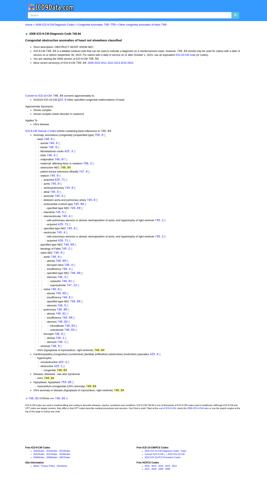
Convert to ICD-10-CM (38, 96)
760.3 (87, 165)
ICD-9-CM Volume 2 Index (40, 132)
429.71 (60, 182)
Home (28, 24)
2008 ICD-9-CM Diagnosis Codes (54, 24)
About (36, 474)
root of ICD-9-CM (167, 416)
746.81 (67, 286)
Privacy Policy (48, 474)
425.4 (154, 361)
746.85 (60, 406)
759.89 (66, 390)
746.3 (61, 282)
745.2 (159, 223)
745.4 (66, 219)
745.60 (79, 207)
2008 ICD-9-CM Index (198, 416)
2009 (91, 63)
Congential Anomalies (96, 24)
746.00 (62, 315)
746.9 (48, 140)
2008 (48, 465)
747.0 (83, 173)
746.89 (69, 249)
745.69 (75, 211)
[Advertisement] (98, 79)
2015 (130, 63)
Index (41, 459)
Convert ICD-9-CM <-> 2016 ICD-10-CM (165, 462)
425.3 (68, 153)
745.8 (71, 232)
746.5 (61, 311)
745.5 (54, 194)
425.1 (58, 373)
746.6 (66, 303)
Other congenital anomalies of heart (143, 24)
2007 (61, 465)
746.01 (61, 319)
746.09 (67, 324)
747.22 (72, 290)
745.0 (55, 186)
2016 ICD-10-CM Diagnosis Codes (162, 459)
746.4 (68, 269)
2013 (117, 63)
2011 (104, 63)
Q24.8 (62, 100)
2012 (110, 63)
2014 (124, 63)
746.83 (70, 332)
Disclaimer (62, 474)
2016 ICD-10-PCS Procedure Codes (163, 465)
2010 (97, 63)
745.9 (54, 178)
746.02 (62, 328)
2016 (147, 474)
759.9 (99, 136)
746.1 (60, 345)
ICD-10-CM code (185, 55)
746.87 (60, 161)
